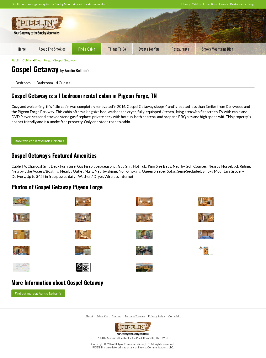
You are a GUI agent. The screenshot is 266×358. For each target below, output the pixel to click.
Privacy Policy (156, 316)
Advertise (102, 316)
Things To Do (117, 49)
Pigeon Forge (42, 60)
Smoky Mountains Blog (217, 49)
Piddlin (15, 60)
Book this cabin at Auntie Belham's (39, 141)
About (89, 316)
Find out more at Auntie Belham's (38, 293)
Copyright (174, 316)
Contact (116, 316)
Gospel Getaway (65, 60)
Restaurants (238, 4)
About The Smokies (52, 49)
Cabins (196, 4)
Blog (251, 4)
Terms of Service (135, 316)
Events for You (149, 49)
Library (185, 4)
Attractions (210, 4)
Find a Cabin (86, 49)
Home (22, 49)
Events (223, 4)
